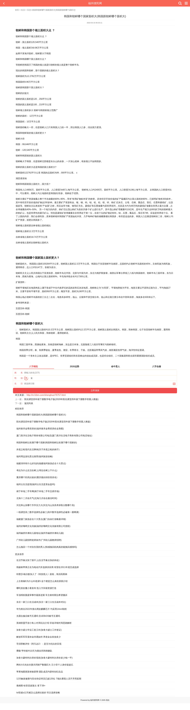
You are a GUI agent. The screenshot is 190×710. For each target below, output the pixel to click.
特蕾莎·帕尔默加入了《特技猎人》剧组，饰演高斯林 (41, 574)
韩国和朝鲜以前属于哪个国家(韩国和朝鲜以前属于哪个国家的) (46, 442)
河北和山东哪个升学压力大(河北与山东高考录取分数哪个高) (45, 505)
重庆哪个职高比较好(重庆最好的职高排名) (36, 477)
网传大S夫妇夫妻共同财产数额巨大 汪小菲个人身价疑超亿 (44, 665)
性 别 (18, 378)
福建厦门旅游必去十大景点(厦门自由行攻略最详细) (41, 519)
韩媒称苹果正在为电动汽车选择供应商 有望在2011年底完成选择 (47, 567)
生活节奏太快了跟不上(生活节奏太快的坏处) (37, 560)
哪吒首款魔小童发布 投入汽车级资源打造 (36, 588)
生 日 (18, 383)
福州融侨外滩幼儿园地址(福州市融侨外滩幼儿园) (40, 533)
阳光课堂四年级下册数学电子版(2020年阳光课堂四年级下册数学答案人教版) (61, 399)
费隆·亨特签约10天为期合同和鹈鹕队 (34, 651)
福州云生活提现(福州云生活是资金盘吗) (35, 484)
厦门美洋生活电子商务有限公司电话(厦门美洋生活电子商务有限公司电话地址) (54, 435)
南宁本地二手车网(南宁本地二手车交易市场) (37, 491)
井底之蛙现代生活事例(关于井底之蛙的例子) (37, 449)
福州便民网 (95, 3)
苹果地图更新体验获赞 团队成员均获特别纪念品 (39, 672)
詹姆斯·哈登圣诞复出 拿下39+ (30, 685)
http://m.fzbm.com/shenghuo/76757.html (46, 395)
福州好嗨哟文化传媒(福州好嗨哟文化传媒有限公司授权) (43, 526)
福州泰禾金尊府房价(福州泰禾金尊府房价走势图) (40, 428)
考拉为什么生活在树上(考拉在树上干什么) (36, 470)
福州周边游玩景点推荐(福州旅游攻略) (34, 456)
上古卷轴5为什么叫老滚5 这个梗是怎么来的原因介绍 (42, 581)
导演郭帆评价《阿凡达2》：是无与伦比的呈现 (38, 644)
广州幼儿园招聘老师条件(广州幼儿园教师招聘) (39, 540)
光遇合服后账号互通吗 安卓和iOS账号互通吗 (38, 616)
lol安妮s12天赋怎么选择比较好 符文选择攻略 (38, 692)
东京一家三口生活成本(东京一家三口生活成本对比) (41, 602)
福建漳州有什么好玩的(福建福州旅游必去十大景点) (41, 463)
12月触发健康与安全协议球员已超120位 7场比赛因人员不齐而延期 (48, 678)
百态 (29, 10)
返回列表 (28, 403)
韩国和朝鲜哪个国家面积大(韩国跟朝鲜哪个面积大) (41, 415)
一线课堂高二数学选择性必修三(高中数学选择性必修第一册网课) (47, 512)
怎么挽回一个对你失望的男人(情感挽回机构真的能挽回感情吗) (46, 547)
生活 (23, 10)
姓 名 (18, 372)
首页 (17, 10)
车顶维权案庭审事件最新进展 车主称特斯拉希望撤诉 (41, 595)
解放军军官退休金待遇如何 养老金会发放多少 (38, 637)
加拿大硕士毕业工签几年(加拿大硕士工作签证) (39, 630)
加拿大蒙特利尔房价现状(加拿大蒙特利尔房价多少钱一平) (44, 658)
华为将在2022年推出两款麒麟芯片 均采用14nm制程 (41, 609)
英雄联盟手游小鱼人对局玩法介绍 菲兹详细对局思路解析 (44, 623)
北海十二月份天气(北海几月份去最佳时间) (36, 498)
